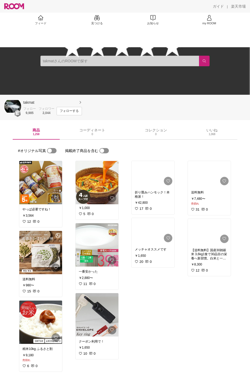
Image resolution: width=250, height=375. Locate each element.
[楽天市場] (238, 6)
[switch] (52, 150)
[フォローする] (69, 111)
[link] (40, 182)
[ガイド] (218, 6)
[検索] (204, 61)
